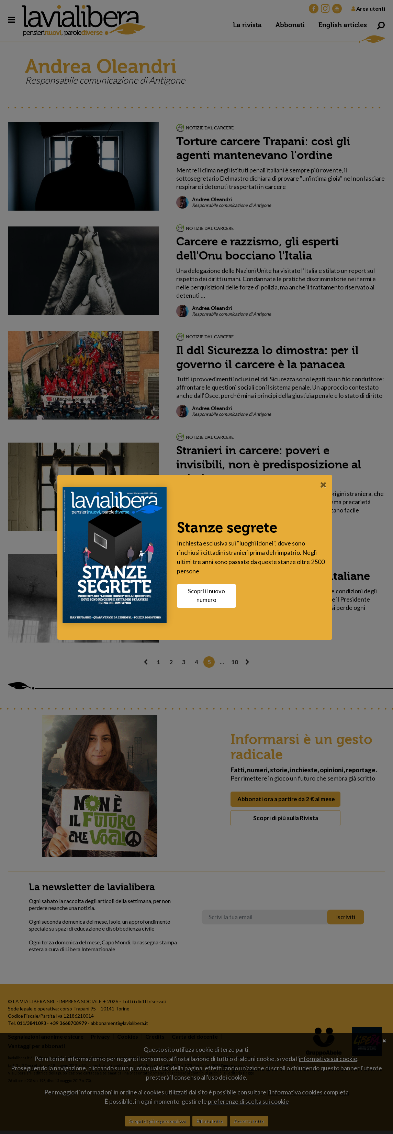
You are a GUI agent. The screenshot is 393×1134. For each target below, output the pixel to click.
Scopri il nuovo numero (208, 595)
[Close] (325, 484)
